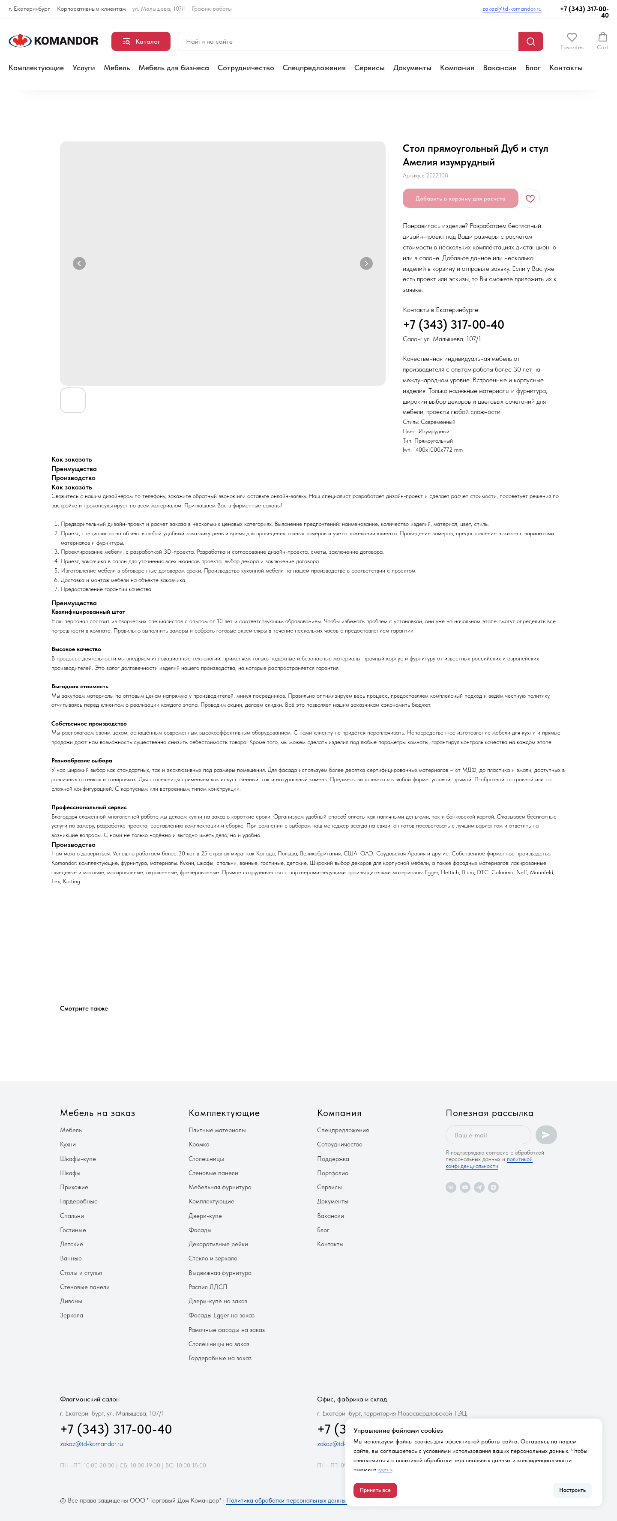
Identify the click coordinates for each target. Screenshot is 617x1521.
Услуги (83, 67)
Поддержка (333, 1159)
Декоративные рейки (218, 1244)
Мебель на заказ (97, 1112)
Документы (412, 67)
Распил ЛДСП (208, 1287)
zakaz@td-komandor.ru (512, 8)
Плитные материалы (217, 1130)
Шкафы (70, 1173)
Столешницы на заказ (219, 1344)
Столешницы (206, 1159)
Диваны (71, 1301)
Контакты (566, 67)
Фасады (200, 1230)
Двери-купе (205, 1216)
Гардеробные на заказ (220, 1358)
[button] (572, 41)
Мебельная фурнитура (220, 1187)
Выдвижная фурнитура (220, 1273)
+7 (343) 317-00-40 (584, 12)
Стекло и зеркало (213, 1258)
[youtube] (465, 1187)
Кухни (68, 1144)
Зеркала (71, 1315)
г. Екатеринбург (29, 8)
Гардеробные (79, 1201)
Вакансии (500, 67)
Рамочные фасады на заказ (227, 1330)
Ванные (71, 1258)
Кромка (199, 1144)
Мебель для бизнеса (173, 67)
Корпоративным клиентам (91, 8)
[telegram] (479, 1187)
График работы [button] (212, 8)
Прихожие (74, 1187)
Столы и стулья (81, 1273)
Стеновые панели (85, 1287)
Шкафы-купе (78, 1159)
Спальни (72, 1216)
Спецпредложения (314, 67)
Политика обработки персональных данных (287, 1500)
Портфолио (332, 1173)
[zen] (493, 1187)
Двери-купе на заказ (218, 1301)
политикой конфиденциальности (489, 1162)
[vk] (451, 1187)
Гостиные (73, 1230)
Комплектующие (36, 67)
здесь (385, 1469)
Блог (533, 67)
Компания (457, 67)
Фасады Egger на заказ (222, 1315)
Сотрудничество (246, 67)
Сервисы (369, 67)
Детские (71, 1244)
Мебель (117, 67)
